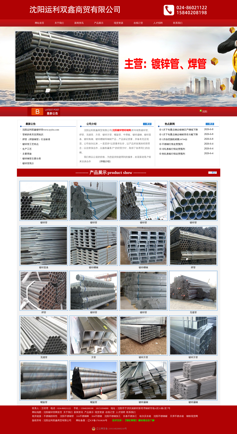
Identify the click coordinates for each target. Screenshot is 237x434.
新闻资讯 (79, 23)
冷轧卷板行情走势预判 (173, 149)
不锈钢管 (69, 416)
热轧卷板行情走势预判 (173, 153)
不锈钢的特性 (50, 416)
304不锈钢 (96, 416)
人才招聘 (158, 23)
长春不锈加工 (130, 416)
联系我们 (177, 23)
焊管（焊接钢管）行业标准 (36, 139)
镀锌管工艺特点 (30, 144)
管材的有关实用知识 (32, 134)
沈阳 (62, 416)
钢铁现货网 (192, 416)
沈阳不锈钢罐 (160, 416)
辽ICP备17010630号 (97, 420)
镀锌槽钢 (143, 267)
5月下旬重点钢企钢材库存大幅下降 (180, 134)
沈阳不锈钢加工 (112, 416)
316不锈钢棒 (82, 416)
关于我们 (59, 23)
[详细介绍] (105, 161)
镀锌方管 (143, 357)
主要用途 (27, 153)
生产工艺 (27, 149)
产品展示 (98, 23)
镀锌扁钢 (143, 402)
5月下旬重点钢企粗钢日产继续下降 (180, 129)
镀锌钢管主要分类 (31, 158)
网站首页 (39, 23)
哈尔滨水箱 (145, 416)
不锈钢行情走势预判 (172, 144)
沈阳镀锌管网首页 (53, 412)
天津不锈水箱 (177, 416)
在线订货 (138, 23)
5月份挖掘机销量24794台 (174, 139)
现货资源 (118, 23)
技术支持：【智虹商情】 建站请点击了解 (133, 420)
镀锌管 (143, 222)
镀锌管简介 (28, 163)
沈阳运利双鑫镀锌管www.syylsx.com (40, 129)
